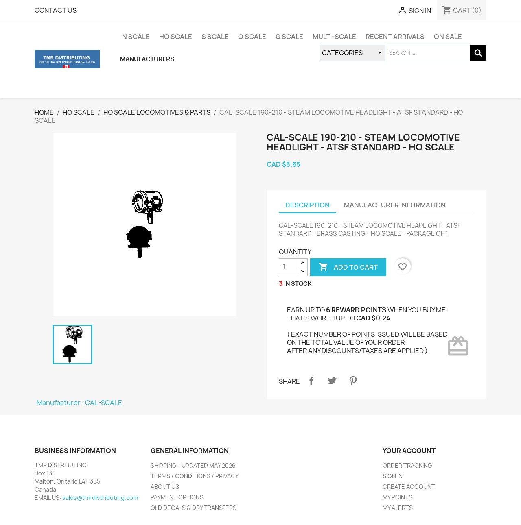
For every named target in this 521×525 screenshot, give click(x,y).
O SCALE (252, 36)
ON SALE (448, 36)
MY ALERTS (398, 508)
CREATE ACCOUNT (409, 486)
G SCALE (289, 36)
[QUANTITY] (288, 267)
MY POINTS (397, 497)
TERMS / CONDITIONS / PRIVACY (195, 476)
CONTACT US (56, 10)
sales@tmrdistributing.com (100, 497)
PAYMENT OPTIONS (177, 497)
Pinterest (353, 381)
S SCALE (215, 36)
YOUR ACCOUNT (409, 450)
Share (311, 381)
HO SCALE (175, 36)
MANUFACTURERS (147, 59)
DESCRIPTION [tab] (307, 204)
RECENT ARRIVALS (395, 36)
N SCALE (136, 36)
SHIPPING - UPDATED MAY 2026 (193, 465)
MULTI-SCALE (334, 36)
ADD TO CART (348, 267)
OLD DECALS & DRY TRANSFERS (193, 508)
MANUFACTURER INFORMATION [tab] (395, 204)
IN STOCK (298, 284)
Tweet (332, 381)
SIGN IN (393, 476)
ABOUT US (165, 486)
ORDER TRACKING (407, 465)
